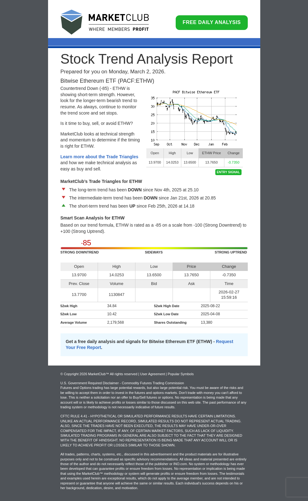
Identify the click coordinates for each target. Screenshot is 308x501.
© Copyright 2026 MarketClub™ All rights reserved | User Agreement (113, 374)
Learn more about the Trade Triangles (100, 156)
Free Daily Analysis (212, 22)
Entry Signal (228, 172)
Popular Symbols (180, 374)
